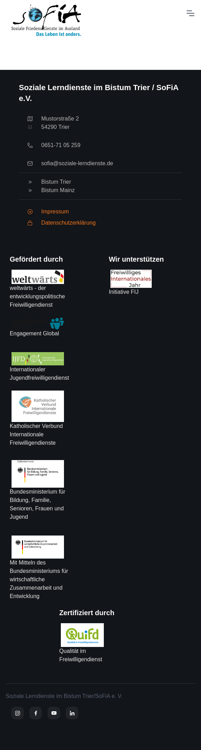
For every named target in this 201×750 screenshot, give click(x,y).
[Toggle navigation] (190, 13)
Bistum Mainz (58, 190)
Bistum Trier (56, 182)
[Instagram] (17, 713)
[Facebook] (35, 713)
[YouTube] (54, 713)
